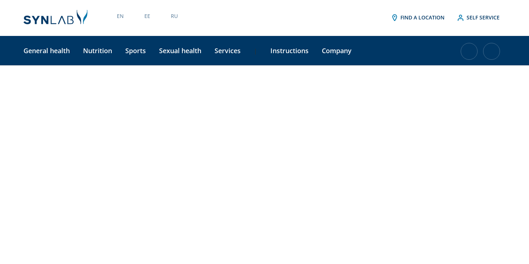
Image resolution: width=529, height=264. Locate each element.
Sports (135, 50)
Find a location (417, 18)
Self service (478, 18)
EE (147, 15)
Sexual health (180, 50)
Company (337, 50)
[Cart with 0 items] (469, 54)
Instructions (289, 50)
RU (174, 15)
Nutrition (97, 50)
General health (47, 50)
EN (120, 15)
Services (228, 50)
